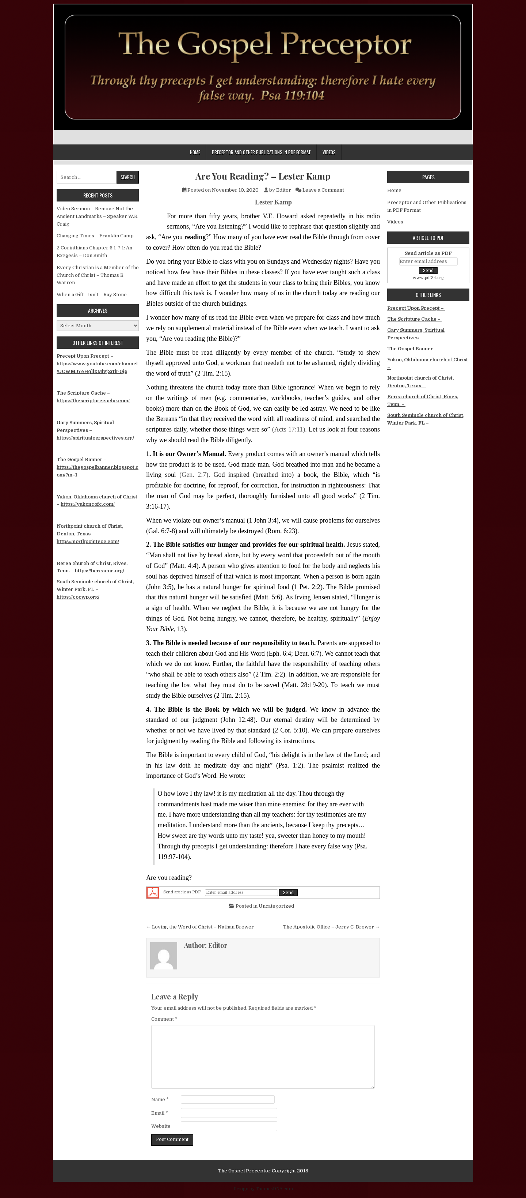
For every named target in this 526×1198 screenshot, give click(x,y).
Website (161, 1126)
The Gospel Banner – (412, 348)
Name (160, 1099)
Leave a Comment (323, 190)
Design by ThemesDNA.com (263, 1188)
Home (195, 152)
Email (159, 1113)
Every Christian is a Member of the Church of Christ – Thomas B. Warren (98, 275)
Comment (164, 1019)
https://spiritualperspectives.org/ (95, 438)
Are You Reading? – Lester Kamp (263, 176)
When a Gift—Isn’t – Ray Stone (92, 294)
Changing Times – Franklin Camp (95, 235)
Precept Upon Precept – (416, 308)
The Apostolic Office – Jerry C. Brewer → (331, 927)
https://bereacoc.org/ (99, 570)
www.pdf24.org (428, 277)
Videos (329, 152)
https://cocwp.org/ (78, 597)
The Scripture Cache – (414, 319)
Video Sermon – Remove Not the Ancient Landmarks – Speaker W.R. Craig (97, 216)
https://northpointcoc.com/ (88, 541)
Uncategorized (276, 906)
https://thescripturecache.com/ (93, 400)
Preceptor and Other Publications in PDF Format (261, 152)
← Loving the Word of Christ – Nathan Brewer (200, 927)
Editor (283, 190)
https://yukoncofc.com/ (88, 504)
